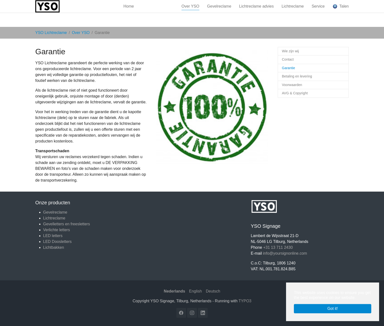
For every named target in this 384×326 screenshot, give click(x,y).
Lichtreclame (54, 218)
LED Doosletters (57, 241)
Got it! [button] (332, 308)
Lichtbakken (53, 247)
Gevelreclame (55, 212)
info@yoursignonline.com (285, 253)
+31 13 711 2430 (278, 247)
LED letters (52, 236)
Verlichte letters (56, 230)
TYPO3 (245, 301)
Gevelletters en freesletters (66, 224)
